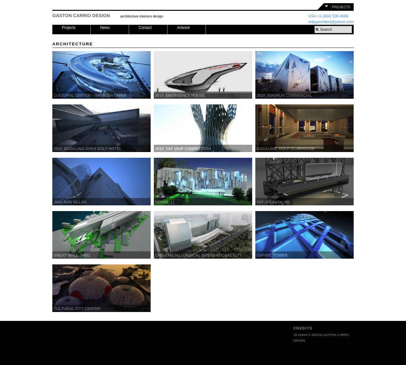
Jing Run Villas (70, 202)
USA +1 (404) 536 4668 (328, 16)
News (105, 27)
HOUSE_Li (164, 202)
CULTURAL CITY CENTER (77, 309)
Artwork (183, 27)
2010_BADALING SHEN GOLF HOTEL (87, 149)
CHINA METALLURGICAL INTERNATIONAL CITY (198, 255)
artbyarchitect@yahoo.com (331, 22)
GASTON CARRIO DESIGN (81, 15)
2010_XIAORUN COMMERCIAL (284, 95)
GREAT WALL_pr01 (72, 255)
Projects (68, 27)
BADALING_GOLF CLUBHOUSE (286, 149)
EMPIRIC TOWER (272, 255)
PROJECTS (341, 7)
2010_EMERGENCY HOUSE (180, 95)
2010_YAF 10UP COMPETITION (183, 149)
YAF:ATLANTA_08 (273, 202)
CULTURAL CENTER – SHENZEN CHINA (90, 95)
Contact (145, 27)
